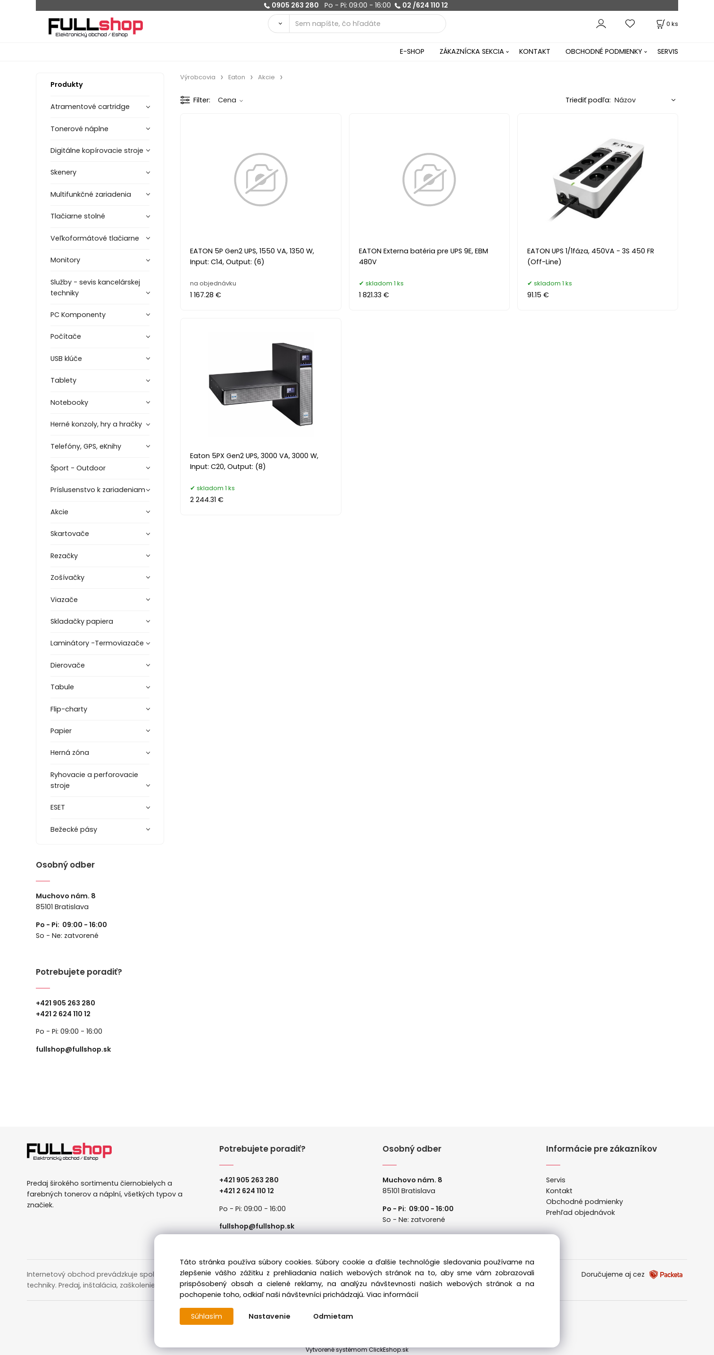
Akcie (59, 512)
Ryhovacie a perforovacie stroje (94, 780)
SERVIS (667, 51)
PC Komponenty (78, 314)
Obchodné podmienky (584, 1201)
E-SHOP (412, 51)
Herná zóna (69, 752)
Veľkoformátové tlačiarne (94, 238)
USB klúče (66, 358)
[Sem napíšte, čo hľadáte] (368, 23)
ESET (57, 807)
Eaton (236, 77)
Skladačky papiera (81, 621)
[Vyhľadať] (278, 23)
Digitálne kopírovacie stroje (96, 150)
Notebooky (69, 402)
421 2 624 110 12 (65, 1014)
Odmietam (333, 1316)
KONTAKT (534, 51)
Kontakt (559, 1191)
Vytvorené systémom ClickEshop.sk (357, 1350)
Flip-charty (68, 709)
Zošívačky (67, 577)
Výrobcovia (198, 77)
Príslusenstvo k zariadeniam (97, 489)
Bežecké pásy (73, 829)
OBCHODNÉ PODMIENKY (603, 51)
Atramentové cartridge (90, 106)
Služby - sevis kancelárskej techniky (95, 287)
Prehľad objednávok (580, 1212)
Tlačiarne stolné (77, 216)
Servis (555, 1180)
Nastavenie (270, 1316)
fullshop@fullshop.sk (73, 1049)
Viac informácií (392, 1294)
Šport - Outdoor (78, 468)
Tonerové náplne (79, 129)
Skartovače (69, 533)
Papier (61, 731)
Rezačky (64, 555)
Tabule (62, 687)
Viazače (64, 599)
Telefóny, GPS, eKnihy (85, 446)
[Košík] (666, 23)
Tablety (63, 380)
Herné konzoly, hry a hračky (96, 424)
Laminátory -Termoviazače (97, 643)
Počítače (65, 336)
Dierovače (67, 665)
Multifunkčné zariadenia (90, 194)
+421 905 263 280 (65, 1003)
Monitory (65, 260)
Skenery (63, 172)
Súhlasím (206, 1316)
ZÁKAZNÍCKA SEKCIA (472, 51)
